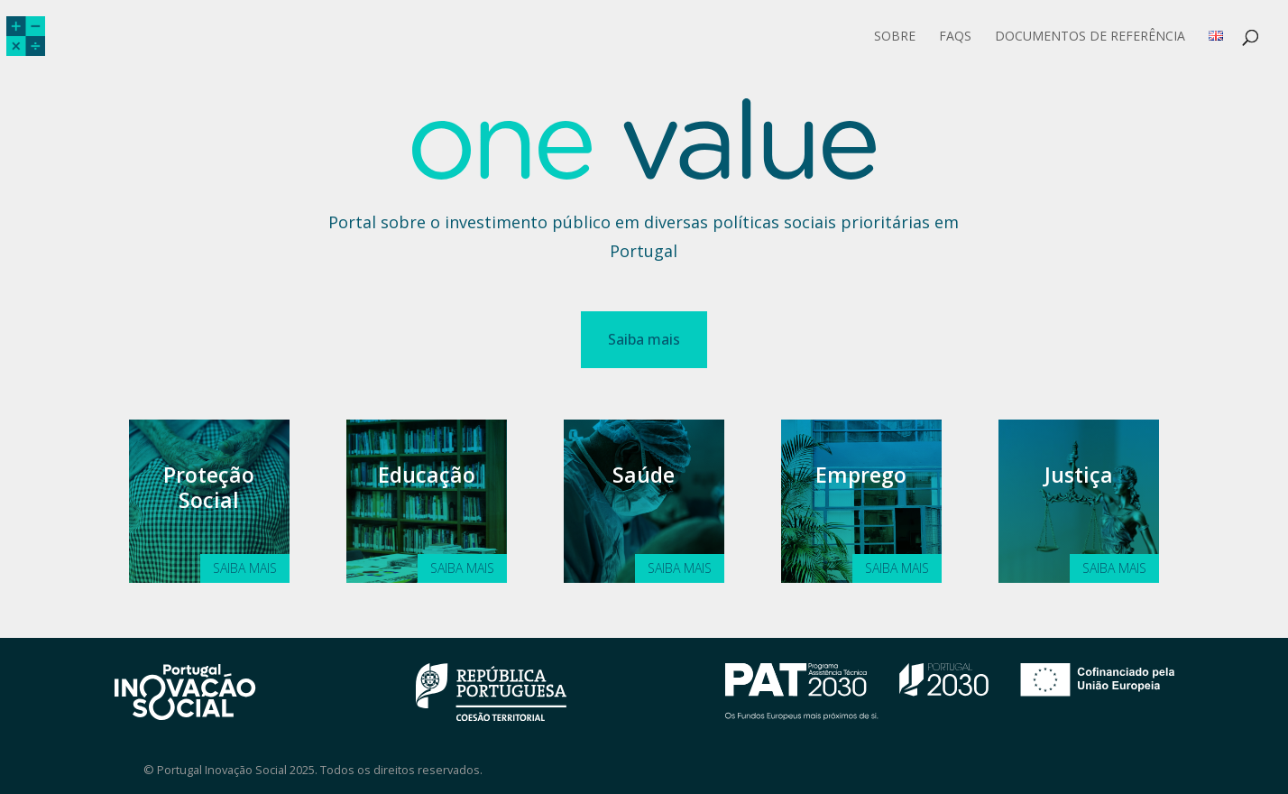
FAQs (955, 37)
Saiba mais (644, 339)
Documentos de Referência (1090, 37)
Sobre (894, 37)
